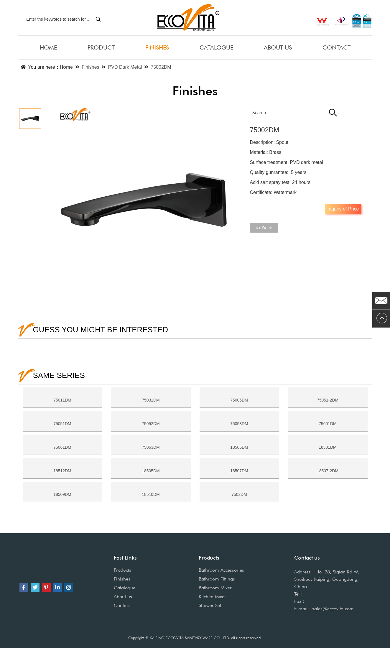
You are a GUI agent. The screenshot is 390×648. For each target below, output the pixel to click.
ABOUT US (278, 47)
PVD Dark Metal (125, 67)
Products (122, 570)
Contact (122, 605)
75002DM (161, 67)
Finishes (90, 67)
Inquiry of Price (343, 208)
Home (66, 67)
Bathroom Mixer (215, 588)
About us (123, 596)
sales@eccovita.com (333, 608)
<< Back (264, 227)
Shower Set (210, 605)
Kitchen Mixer (212, 596)
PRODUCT (101, 47)
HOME (48, 47)
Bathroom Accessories (221, 570)
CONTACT (336, 47)
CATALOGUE (216, 47)
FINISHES (157, 47)
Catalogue (124, 588)
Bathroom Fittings (217, 579)
